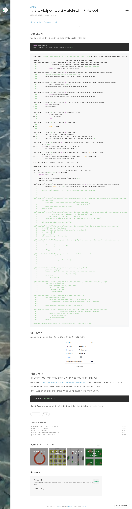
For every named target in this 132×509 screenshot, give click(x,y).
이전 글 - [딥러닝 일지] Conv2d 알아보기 (48, 22)
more (103, 445)
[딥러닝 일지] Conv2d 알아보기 (44, 430)
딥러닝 (40, 422)
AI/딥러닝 (38, 7)
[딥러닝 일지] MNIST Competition (45, 428)
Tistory (75, 506)
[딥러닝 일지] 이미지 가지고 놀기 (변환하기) (47, 435)
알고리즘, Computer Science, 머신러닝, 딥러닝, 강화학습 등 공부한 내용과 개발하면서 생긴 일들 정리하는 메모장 (68, 483)
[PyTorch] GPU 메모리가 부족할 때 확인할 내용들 (48, 426)
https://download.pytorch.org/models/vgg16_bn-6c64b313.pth (70, 382)
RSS (5, 501)
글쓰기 (5, 491)
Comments (40, 472)
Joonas (89, 506)
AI (37, 422)
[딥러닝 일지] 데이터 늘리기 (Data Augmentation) (49, 432)
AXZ (64, 506)
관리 (5, 506)
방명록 (5, 496)
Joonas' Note (44, 480)
